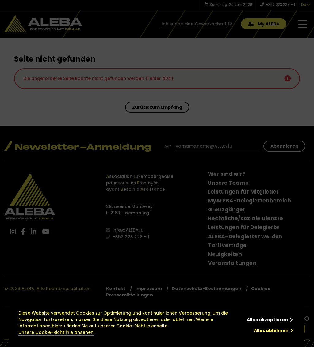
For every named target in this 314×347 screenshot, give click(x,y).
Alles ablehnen (271, 330)
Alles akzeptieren (267, 320)
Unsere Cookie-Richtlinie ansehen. (56, 332)
